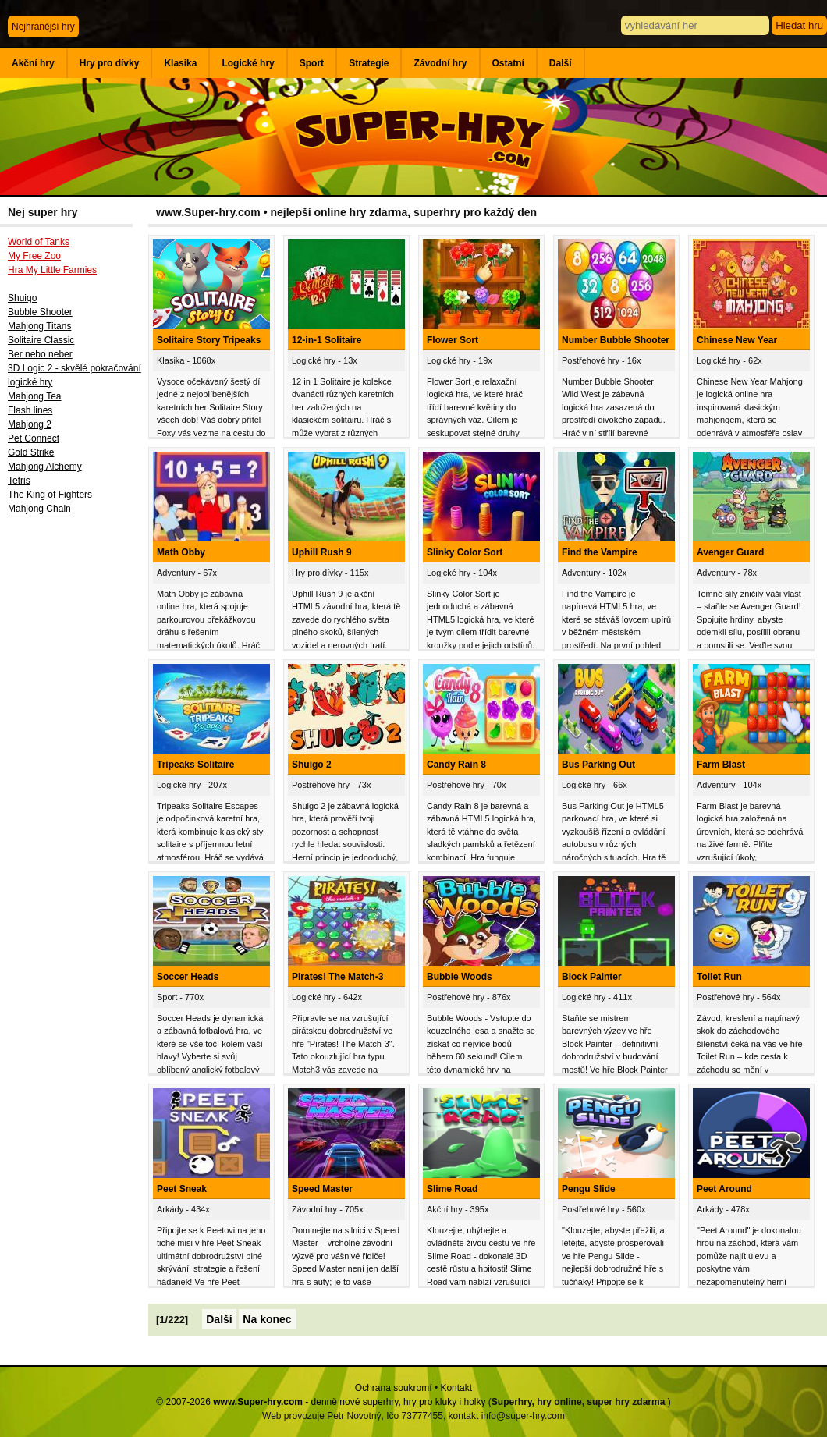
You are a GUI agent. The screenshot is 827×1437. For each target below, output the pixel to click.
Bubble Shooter (40, 312)
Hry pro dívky (110, 63)
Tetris (19, 480)
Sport (312, 63)
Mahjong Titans (39, 326)
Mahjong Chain (39, 508)
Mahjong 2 (29, 424)
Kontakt (456, 1387)
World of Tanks (38, 241)
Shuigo (22, 298)
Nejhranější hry (43, 26)
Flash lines (30, 410)
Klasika (180, 63)
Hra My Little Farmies (52, 269)
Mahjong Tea (35, 396)
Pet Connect (33, 438)
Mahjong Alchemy (45, 466)
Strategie (369, 63)
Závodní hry (440, 63)
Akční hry (33, 63)
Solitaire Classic (41, 340)
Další (560, 63)
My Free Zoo (34, 255)
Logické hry (248, 63)
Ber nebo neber (40, 354)
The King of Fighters (50, 494)
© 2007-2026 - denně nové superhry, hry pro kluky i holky (320, 1401)
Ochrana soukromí (393, 1387)
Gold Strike (31, 452)
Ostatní (508, 63)
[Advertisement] (74, 778)
